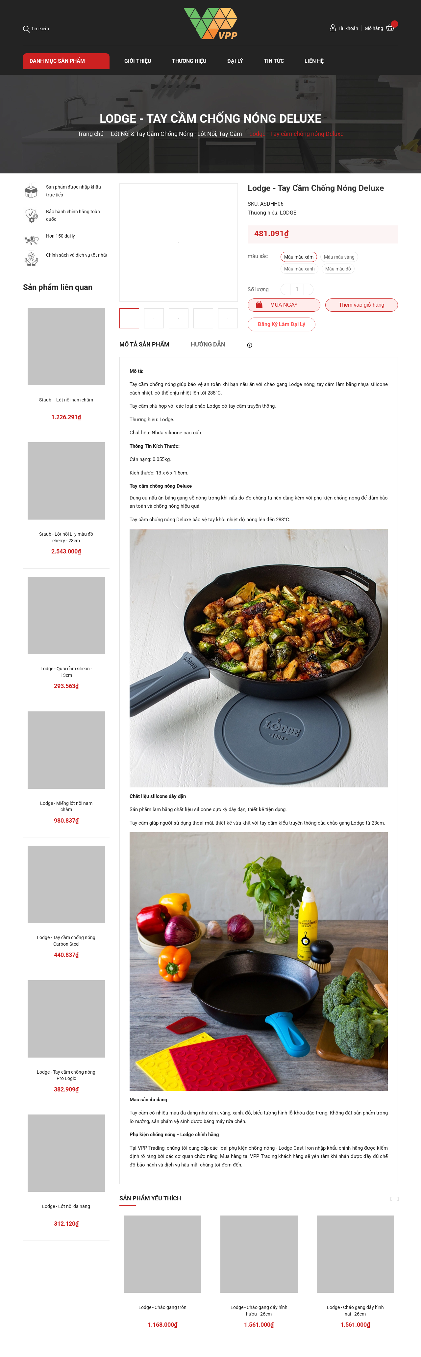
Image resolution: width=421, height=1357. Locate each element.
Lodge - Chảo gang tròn (162, 1307)
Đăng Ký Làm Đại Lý (281, 324)
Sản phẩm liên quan (57, 287)
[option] (178, 242)
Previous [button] (391, 1199)
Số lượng (258, 289)
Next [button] (398, 1199)
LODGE (288, 213)
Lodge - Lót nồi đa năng (66, 1206)
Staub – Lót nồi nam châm (66, 399)
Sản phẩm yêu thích (150, 1198)
